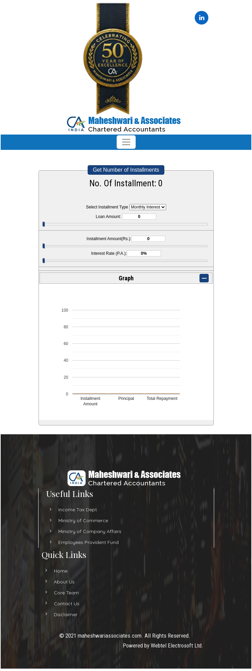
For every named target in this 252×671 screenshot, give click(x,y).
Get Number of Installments (126, 170)
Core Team (60, 593)
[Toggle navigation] (126, 142)
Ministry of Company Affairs (89, 537)
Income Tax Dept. (78, 516)
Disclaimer (59, 614)
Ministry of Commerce (83, 527)
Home (54, 571)
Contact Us (60, 603)
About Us (58, 582)
